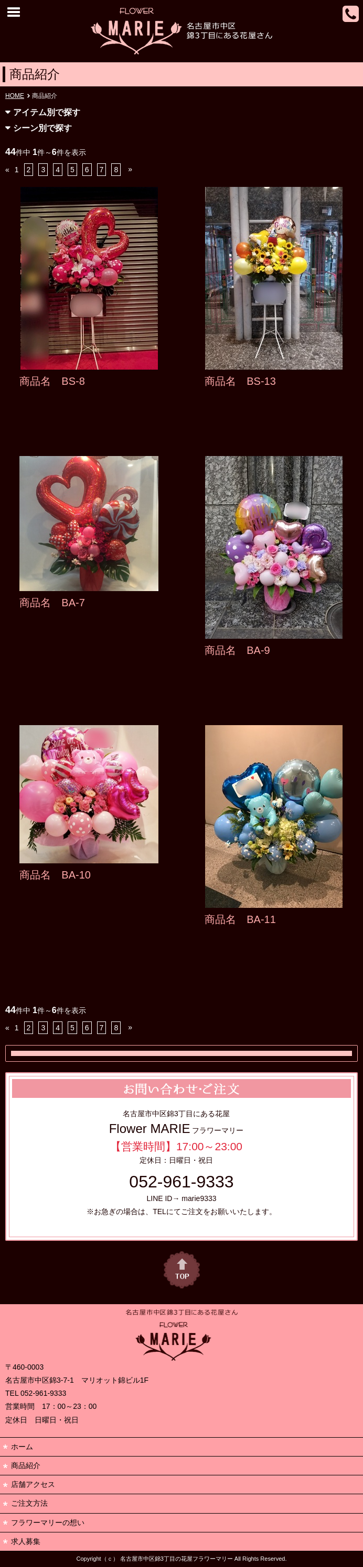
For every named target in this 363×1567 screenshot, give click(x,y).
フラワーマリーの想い (47, 1522)
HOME (14, 95)
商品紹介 (25, 1465)
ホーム (22, 1446)
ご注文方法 (29, 1503)
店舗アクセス (33, 1484)
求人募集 (25, 1541)
